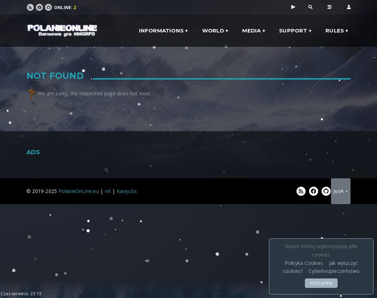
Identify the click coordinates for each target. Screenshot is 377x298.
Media (251, 30)
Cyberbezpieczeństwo (334, 271)
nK (108, 191)
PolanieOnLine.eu (79, 191)
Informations (161, 30)
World (213, 30)
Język (339, 191)
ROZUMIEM (321, 283)
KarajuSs (127, 191)
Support (293, 30)
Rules (334, 30)
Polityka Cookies (304, 263)
